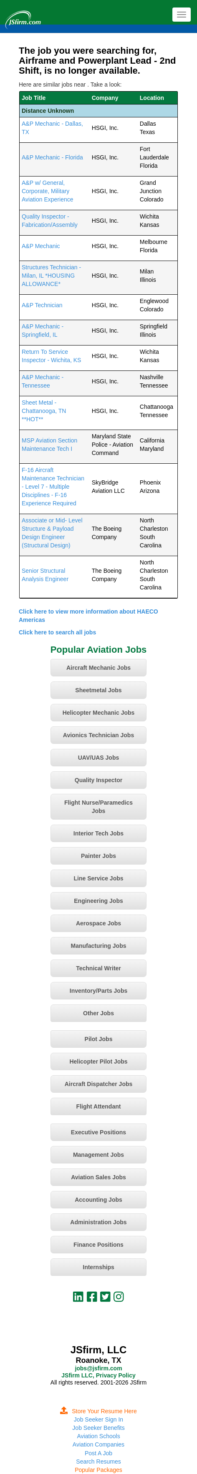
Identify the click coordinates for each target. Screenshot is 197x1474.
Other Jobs (98, 1013)
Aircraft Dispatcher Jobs (99, 1084)
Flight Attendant (98, 1106)
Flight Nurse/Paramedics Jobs (98, 806)
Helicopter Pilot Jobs (98, 1061)
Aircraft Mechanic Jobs (98, 667)
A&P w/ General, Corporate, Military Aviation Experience (47, 191)
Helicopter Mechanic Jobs (99, 712)
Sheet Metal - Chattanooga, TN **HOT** (44, 411)
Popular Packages (98, 1470)
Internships (98, 1267)
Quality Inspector (98, 780)
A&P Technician (42, 305)
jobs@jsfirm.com (98, 1368)
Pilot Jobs (99, 1039)
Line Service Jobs (98, 878)
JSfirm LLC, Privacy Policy (98, 1375)
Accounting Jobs (98, 1199)
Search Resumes (98, 1461)
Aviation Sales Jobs (98, 1177)
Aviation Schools (98, 1436)
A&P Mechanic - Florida (52, 157)
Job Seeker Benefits (98, 1427)
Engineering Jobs (98, 900)
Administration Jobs (98, 1222)
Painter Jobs (98, 856)
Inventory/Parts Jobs (99, 990)
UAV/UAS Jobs (98, 757)
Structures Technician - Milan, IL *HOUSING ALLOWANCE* (51, 275)
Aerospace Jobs (98, 923)
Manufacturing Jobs (98, 945)
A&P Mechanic (41, 246)
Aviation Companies (98, 1444)
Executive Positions (98, 1132)
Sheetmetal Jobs (98, 690)
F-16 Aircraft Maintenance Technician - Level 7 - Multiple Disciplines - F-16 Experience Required (53, 487)
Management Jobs (98, 1154)
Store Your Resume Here (98, 1411)
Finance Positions (98, 1244)
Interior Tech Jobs (98, 833)
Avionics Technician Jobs (98, 735)
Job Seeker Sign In (98, 1419)
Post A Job (98, 1453)
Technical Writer (98, 968)
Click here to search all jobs (57, 632)
